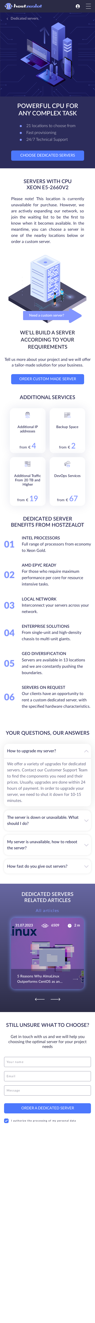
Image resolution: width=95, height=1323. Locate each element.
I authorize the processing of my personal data (40, 1117)
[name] (47, 1058)
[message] (47, 1087)
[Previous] (40, 996)
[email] (47, 1073)
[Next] (55, 996)
